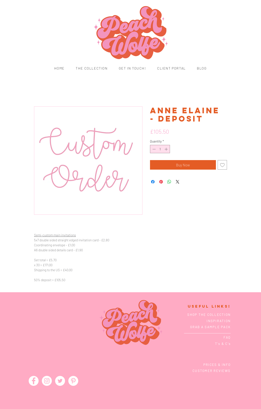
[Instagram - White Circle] (47, 381)
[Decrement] (154, 149)
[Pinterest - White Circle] (73, 381)
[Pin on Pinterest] (161, 181)
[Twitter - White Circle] (60, 381)
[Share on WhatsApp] (169, 181)
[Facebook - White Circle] (34, 381)
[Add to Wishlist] (222, 165)
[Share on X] (177, 181)
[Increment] (167, 149)
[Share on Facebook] (152, 181)
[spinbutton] (160, 149)
